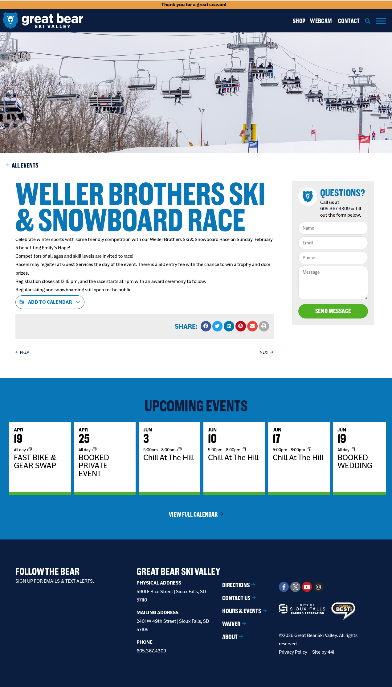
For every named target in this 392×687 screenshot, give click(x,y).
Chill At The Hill (168, 457)
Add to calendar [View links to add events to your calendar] (49, 302)
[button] (368, 21)
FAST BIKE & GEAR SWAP (35, 461)
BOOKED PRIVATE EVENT (94, 465)
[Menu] (381, 21)
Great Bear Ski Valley (178, 571)
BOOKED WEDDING (354, 461)
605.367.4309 (335, 208)
